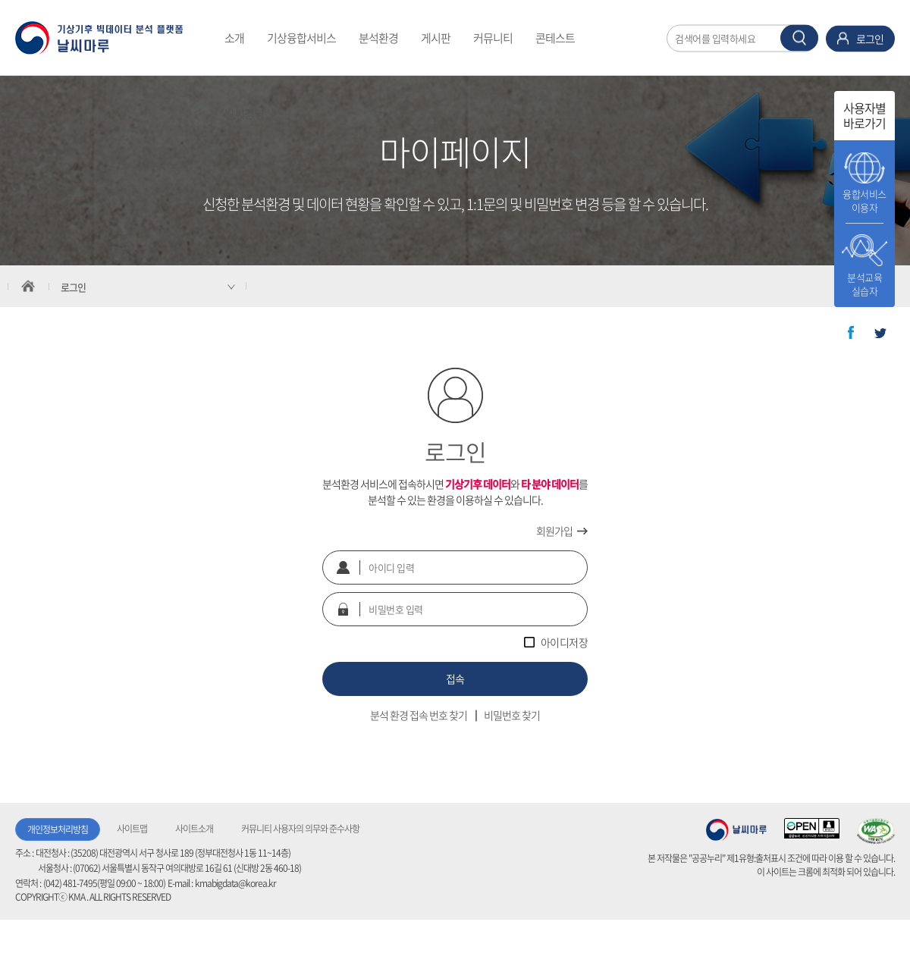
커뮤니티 (493, 38)
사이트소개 (194, 828)
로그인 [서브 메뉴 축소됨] (73, 287)
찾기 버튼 (799, 37)
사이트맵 (132, 828)
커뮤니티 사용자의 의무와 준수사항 (300, 828)
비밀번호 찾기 (512, 715)
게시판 (435, 38)
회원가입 (554, 530)
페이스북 (850, 332)
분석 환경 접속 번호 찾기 (418, 715)
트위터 (880, 332)
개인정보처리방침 (57, 829)
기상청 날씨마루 (736, 829)
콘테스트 (555, 38)
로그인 (869, 37)
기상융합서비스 (301, 38)
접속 (455, 678)
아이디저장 (564, 642)
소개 (234, 38)
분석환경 (378, 38)
